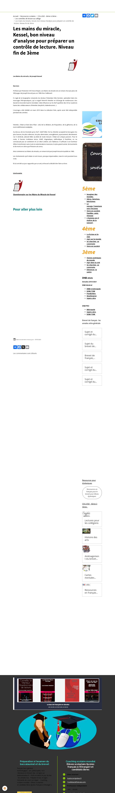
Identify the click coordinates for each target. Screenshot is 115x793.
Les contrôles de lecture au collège (28, 18)
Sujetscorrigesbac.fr (74, 778)
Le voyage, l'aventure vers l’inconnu (94, 206)
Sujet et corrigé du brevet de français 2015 (91, 368)
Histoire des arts (91, 538)
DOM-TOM (91, 314)
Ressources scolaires (28, 16)
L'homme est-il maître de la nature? (93, 220)
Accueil (15, 16)
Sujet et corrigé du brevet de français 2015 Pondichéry (91, 380)
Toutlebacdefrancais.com (76, 782)
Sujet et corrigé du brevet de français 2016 (91, 333)
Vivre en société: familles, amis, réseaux (93, 213)
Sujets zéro (91, 312)
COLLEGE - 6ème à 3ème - (47, 16)
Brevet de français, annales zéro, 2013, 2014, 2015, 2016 (91, 356)
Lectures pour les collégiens (92, 521)
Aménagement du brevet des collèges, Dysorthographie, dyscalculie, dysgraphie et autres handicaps (92, 557)
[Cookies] (4, 788)
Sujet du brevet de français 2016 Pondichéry (91, 345)
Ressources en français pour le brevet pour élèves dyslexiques (92, 492)
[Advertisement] (52, 222)
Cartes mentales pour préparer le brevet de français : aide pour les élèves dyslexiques (92, 576)
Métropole (91, 309)
